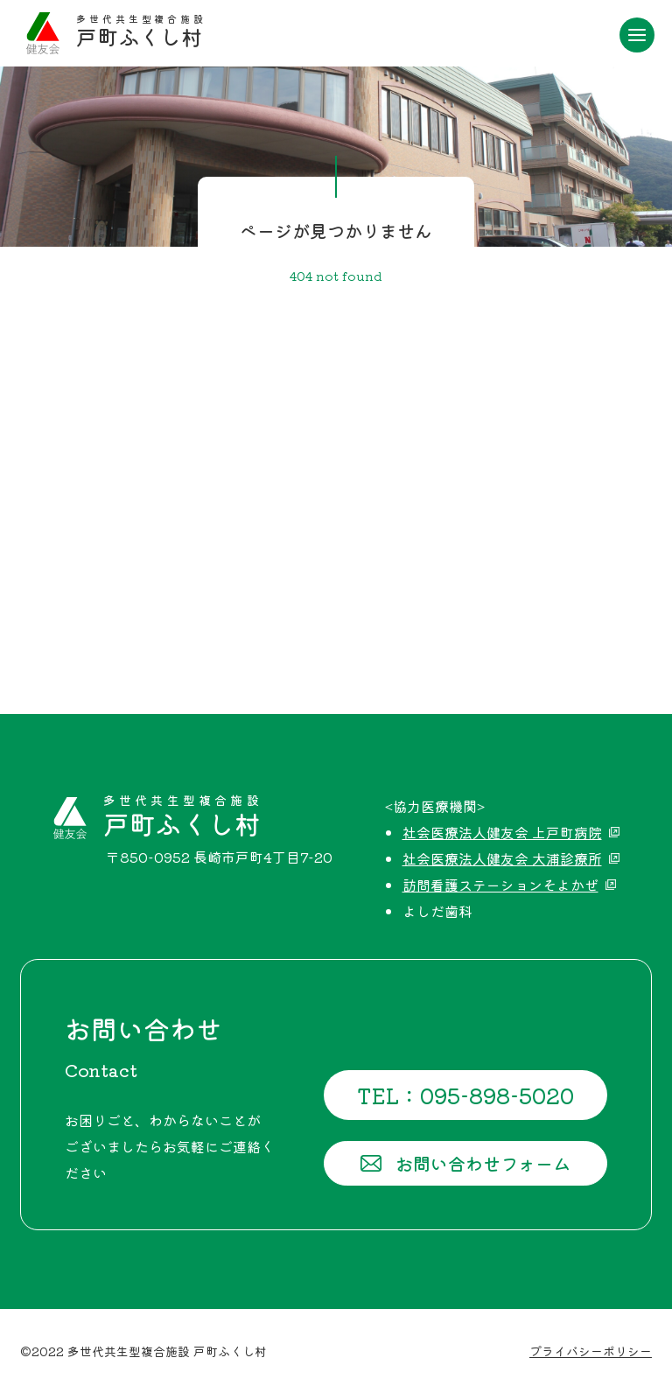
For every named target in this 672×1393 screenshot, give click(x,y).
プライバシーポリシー (590, 1351)
